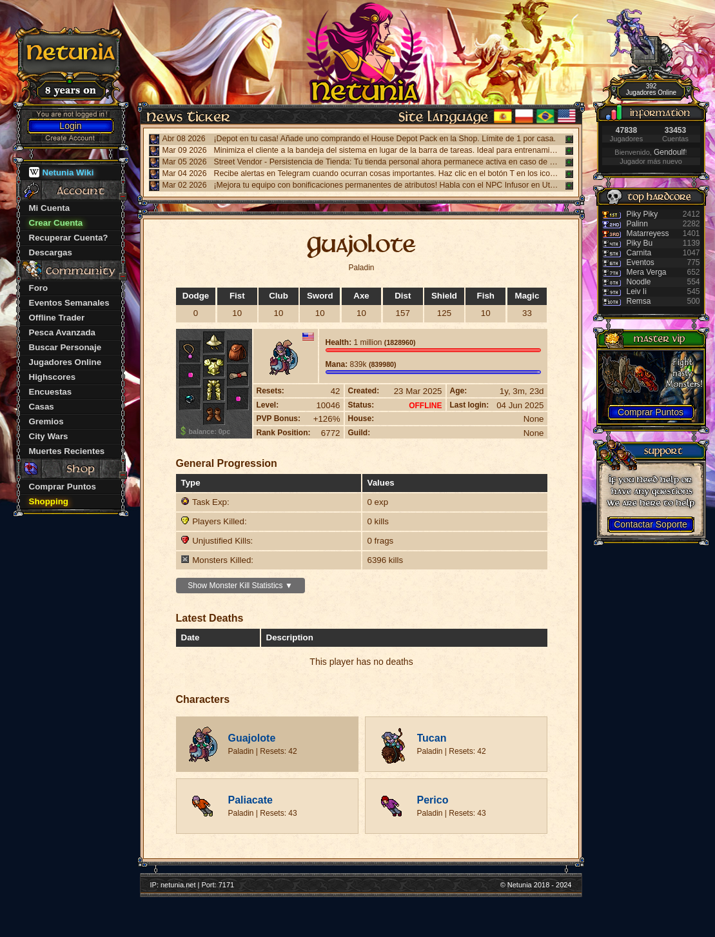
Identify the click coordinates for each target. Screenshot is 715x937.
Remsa (639, 301)
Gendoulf (669, 152)
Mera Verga (647, 272)
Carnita (639, 252)
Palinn (637, 223)
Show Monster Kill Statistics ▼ (240, 585)
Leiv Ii (637, 291)
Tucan (432, 738)
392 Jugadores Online (651, 89)
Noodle (639, 281)
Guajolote (252, 738)
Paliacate (250, 799)
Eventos (640, 262)
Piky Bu (640, 243)
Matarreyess (648, 233)
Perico (433, 799)
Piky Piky (642, 214)
